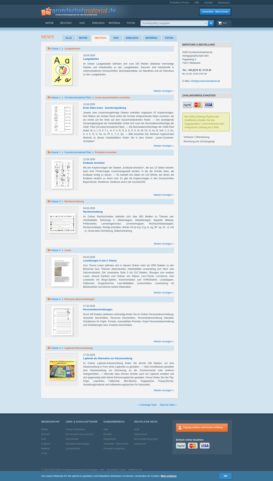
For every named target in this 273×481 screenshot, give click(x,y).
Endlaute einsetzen (94, 163)
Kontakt (209, 2)
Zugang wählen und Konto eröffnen (203, 427)
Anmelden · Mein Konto (215, 11)
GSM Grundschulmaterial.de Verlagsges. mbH (80, 469)
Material (114, 23)
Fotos (131, 23)
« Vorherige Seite (147, 405)
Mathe (49, 23)
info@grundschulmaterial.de (205, 81)
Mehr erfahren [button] (169, 476)
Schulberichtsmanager (77, 443)
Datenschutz (141, 434)
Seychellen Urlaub (116, 469)
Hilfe (196, 2)
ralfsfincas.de (135, 469)
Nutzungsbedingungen (146, 439)
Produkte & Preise (179, 2)
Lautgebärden (91, 59)
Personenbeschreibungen (97, 309)
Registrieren (110, 439)
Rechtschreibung (93, 211)
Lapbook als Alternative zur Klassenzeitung (107, 358)
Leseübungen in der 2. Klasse (100, 260)
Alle (68, 38)
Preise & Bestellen (75, 429)
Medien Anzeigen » (164, 91)
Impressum (224, 2)
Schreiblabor (72, 439)
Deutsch (66, 23)
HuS (82, 23)
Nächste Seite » (168, 405)
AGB (136, 429)
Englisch (98, 23)
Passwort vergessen (114, 448)
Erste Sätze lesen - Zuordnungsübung (104, 107)
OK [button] (225, 476)
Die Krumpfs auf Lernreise (79, 434)
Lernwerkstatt (73, 448)
